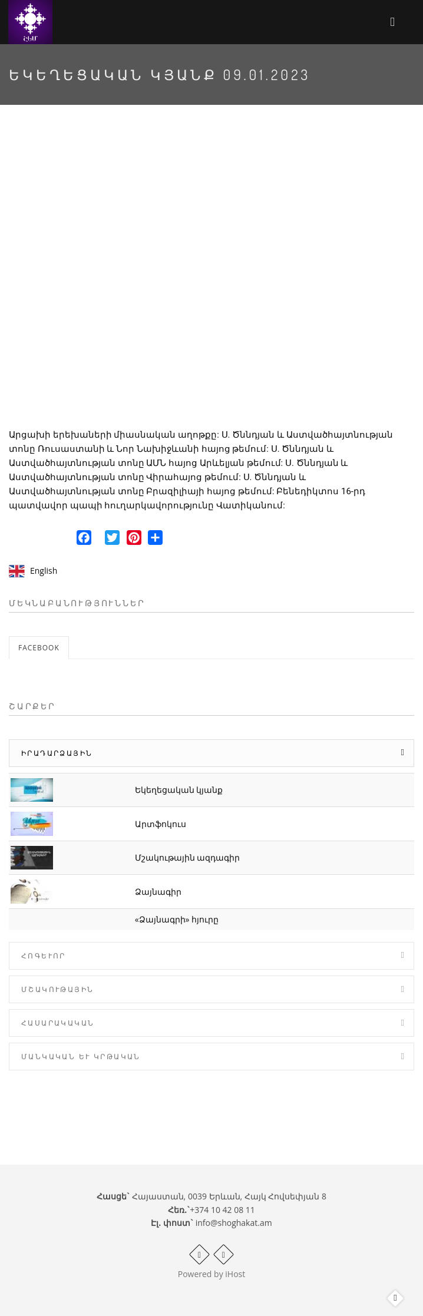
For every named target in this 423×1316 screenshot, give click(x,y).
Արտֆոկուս (160, 823)
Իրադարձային (56, 753)
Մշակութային (57, 989)
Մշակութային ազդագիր (187, 857)
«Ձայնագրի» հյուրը (177, 919)
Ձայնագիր (158, 891)
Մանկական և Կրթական (81, 1057)
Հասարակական (57, 1023)
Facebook (39, 648)
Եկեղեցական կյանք (179, 789)
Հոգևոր (43, 956)
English (43, 570)
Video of (211, 276)
